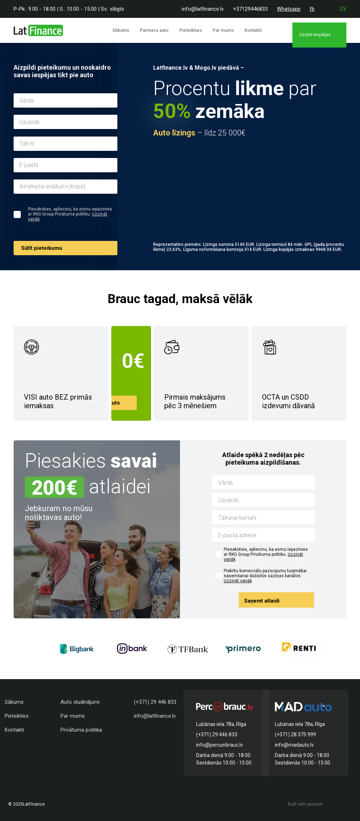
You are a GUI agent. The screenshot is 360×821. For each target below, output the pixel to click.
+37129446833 (250, 9)
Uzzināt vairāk (238, 580)
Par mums (223, 30)
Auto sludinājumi (79, 702)
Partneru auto (161, 30)
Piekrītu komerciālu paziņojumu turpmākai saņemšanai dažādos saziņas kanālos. (265, 575)
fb (312, 9)
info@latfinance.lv (203, 9)
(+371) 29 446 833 (155, 702)
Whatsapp (289, 9)
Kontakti (249, 30)
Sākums (131, 30)
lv (343, 8)
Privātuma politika (81, 730)
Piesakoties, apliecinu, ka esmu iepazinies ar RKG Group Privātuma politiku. (266, 554)
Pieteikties (194, 30)
